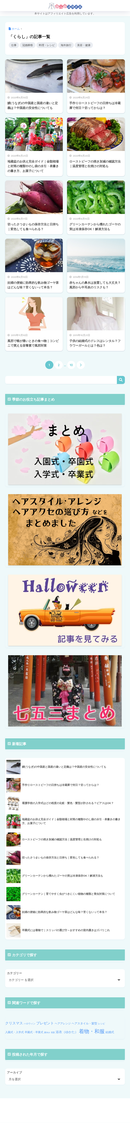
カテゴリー (14, 973)
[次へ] (81, 365)
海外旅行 (66, 45)
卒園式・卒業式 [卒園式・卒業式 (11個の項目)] (34, 1032)
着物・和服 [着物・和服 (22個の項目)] (92, 1031)
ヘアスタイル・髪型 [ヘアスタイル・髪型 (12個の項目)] (84, 1023)
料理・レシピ (47, 45)
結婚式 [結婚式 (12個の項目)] (110, 1032)
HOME (65, 1105)
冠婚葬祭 (27, 45)
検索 (121, 380)
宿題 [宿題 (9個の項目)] (53, 1032)
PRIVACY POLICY (60, 1112)
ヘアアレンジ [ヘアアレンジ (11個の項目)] (63, 1023)
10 (71, 365)
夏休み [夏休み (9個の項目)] (47, 1032)
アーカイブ (14, 1072)
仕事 (13, 45)
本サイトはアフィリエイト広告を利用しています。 (65, 13)
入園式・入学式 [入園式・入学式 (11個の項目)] (14, 1032)
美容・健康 (83, 45)
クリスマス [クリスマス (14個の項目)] (14, 1023)
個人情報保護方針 (85, 1112)
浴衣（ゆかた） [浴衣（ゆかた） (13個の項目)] (67, 1032)
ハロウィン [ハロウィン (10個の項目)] (29, 1023)
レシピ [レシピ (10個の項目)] (101, 1023)
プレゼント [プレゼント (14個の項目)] (45, 1023)
